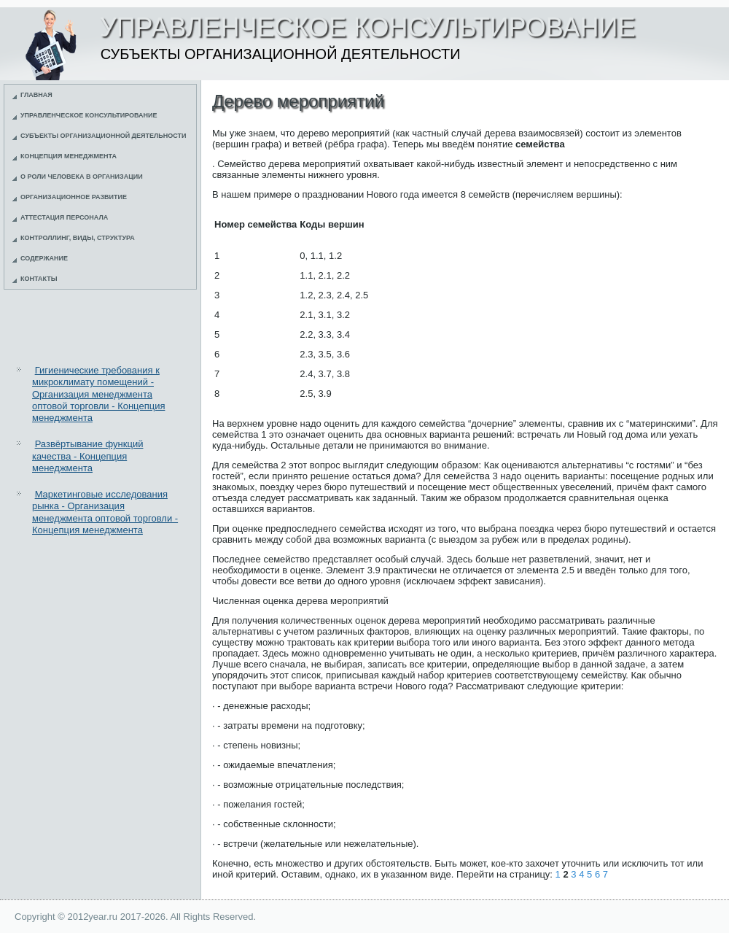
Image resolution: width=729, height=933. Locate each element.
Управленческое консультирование (88, 115)
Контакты (38, 278)
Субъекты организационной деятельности (103, 135)
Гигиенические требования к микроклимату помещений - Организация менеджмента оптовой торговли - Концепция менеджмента (98, 394)
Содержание (44, 258)
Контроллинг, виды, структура (77, 237)
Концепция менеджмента (68, 156)
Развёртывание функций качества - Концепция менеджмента (87, 455)
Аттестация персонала (64, 217)
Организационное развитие (73, 197)
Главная (36, 94)
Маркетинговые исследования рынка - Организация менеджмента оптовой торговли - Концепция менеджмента (105, 512)
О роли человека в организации (81, 176)
